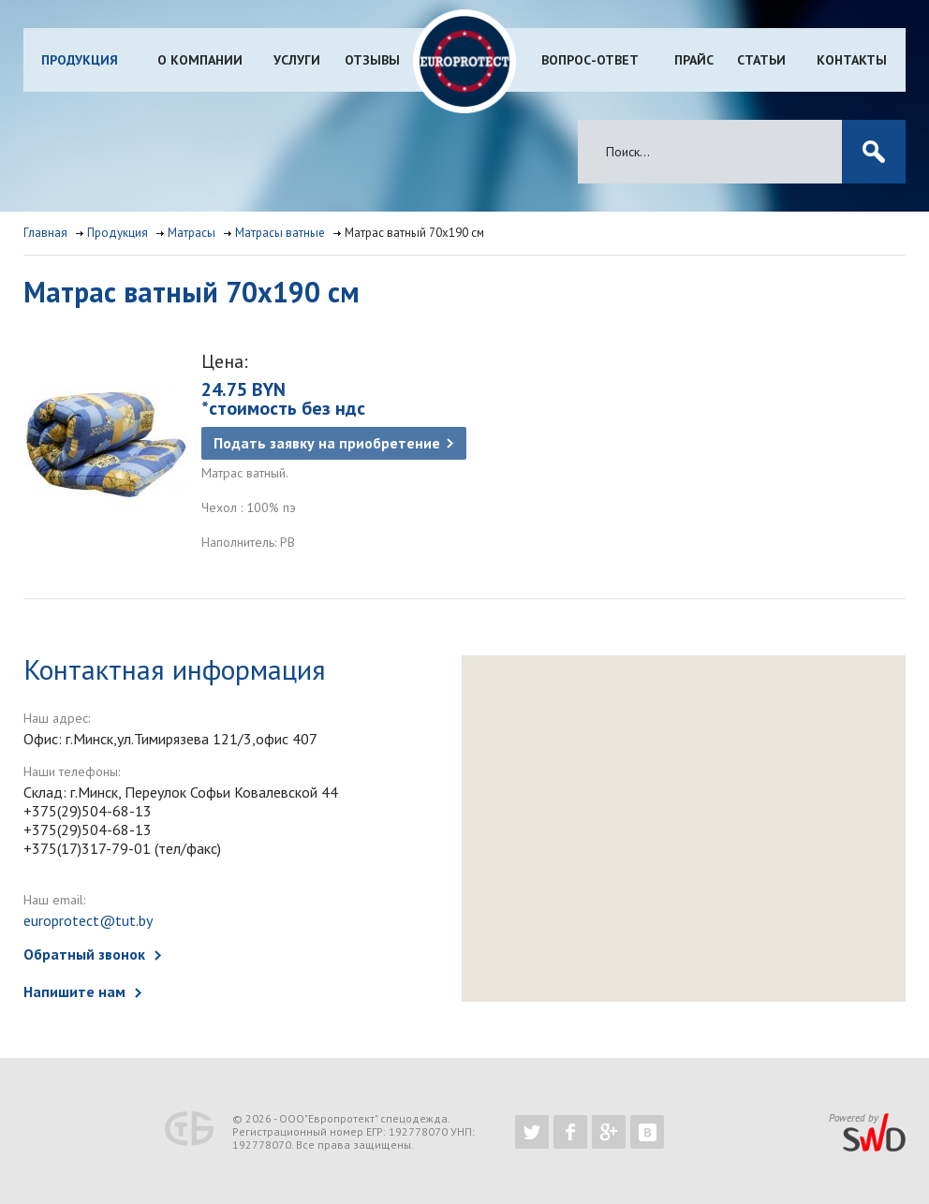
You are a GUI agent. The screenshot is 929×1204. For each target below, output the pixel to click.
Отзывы (372, 59)
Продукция (79, 59)
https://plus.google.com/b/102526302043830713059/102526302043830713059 (609, 1132)
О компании (200, 59)
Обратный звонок (84, 954)
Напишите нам (74, 991)
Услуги (296, 59)
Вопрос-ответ (590, 59)
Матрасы (191, 233)
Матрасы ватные (280, 233)
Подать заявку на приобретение (327, 442)
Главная (45, 233)
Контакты (852, 59)
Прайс (694, 59)
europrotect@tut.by (88, 920)
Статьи (761, 59)
